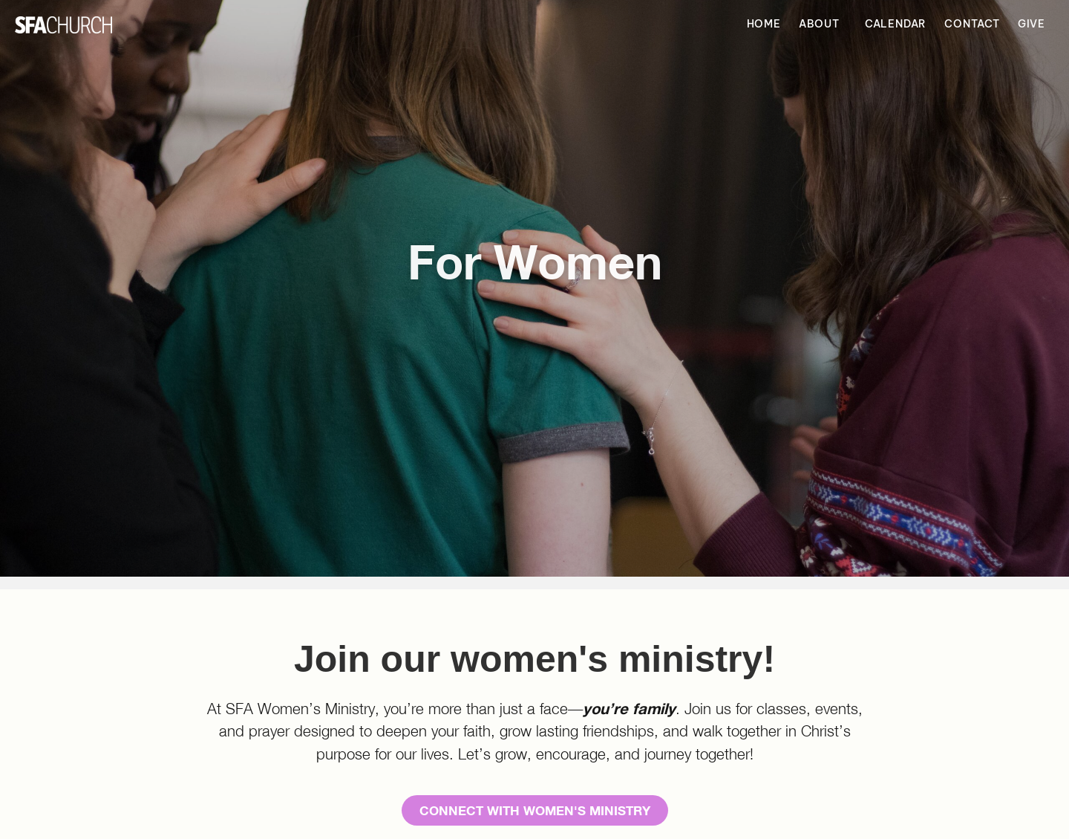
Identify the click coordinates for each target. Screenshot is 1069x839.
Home (764, 23)
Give (1031, 23)
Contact (972, 23)
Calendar (895, 23)
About (823, 24)
